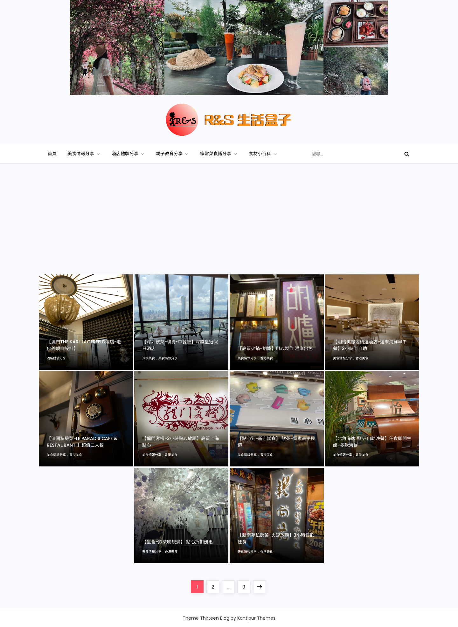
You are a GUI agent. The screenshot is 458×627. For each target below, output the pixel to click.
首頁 (52, 153)
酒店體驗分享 (128, 153)
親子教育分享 (172, 153)
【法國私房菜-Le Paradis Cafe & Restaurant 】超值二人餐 (82, 441)
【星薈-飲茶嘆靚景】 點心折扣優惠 (177, 542)
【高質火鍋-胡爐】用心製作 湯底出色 (275, 348)
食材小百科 (263, 153)
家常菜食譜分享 (219, 153)
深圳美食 (148, 358)
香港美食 (266, 358)
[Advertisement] (229, 226)
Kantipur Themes (256, 618)
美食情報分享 (84, 153)
